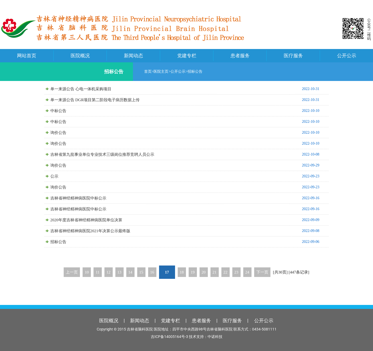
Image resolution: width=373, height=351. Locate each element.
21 (215, 272)
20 (204, 272)
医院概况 (80, 55)
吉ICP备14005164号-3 (169, 336)
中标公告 (64, 111)
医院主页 (158, 72)
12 (109, 272)
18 (182, 272)
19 (193, 272)
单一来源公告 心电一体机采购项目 (86, 89)
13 (119, 272)
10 (87, 272)
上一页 (72, 272)
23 (236, 272)
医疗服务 (293, 55)
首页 (145, 72)
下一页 (262, 272)
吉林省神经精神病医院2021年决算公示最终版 (96, 231)
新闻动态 (133, 55)
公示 (60, 176)
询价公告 (64, 132)
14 (130, 272)
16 (152, 272)
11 (97, 272)
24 (247, 272)
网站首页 (26, 55)
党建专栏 (186, 55)
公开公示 (346, 55)
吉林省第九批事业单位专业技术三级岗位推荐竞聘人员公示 (108, 154)
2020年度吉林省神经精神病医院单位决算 (92, 220)
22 (226, 272)
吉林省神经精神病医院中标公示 (84, 198)
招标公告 (192, 72)
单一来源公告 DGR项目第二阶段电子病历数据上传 (101, 100)
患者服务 (240, 55)
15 (141, 272)
